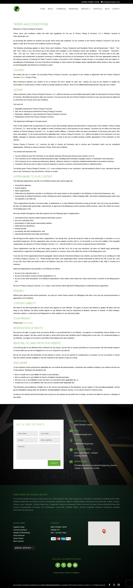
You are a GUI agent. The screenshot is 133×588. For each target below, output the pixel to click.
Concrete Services (20, 530)
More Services (18, 541)
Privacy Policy (28, 323)
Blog (107, 9)
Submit (54, 463)
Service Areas (80, 461)
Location (78, 440)
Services (85, 9)
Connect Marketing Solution (50, 585)
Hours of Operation (82, 449)
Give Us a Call (80, 421)
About (50, 9)
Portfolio (97, 9)
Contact (116, 9)
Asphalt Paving (18, 527)
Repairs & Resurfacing (21, 533)
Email (76, 430)
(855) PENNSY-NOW (59, 527)
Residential (73, 9)
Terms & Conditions (72, 573)
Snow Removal (18, 535)
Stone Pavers (18, 538)
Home (42, 9)
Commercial (61, 9)
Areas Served (23, 548)
